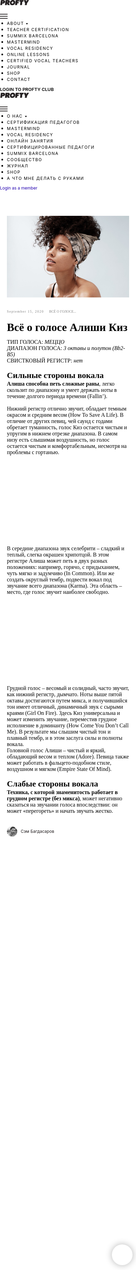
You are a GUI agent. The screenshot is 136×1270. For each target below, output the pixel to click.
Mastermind (23, 42)
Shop (13, 73)
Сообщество (24, 159)
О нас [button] (15, 116)
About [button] (15, 23)
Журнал (17, 165)
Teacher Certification (38, 29)
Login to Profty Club (27, 89)
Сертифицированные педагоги (51, 147)
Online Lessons (28, 54)
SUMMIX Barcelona (33, 35)
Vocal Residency (30, 48)
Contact (19, 79)
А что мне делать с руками (45, 178)
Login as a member (18, 188)
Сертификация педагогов (43, 122)
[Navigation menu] (4, 16)
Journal (18, 67)
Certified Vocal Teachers (42, 60)
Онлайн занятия (30, 141)
